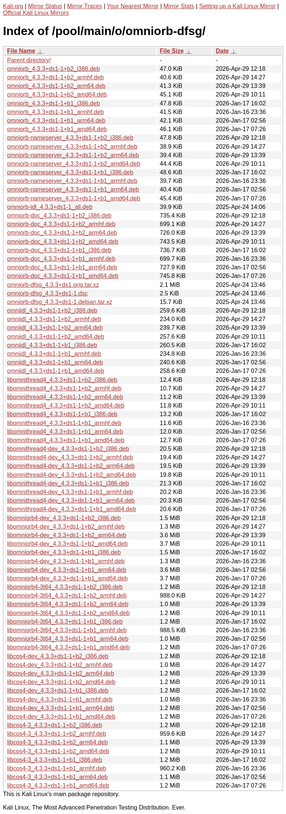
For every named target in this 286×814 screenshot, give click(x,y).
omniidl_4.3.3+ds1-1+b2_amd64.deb (55, 336)
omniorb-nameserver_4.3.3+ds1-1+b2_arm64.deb (73, 155)
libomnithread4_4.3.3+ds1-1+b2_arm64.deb (65, 397)
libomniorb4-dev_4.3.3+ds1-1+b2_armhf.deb (66, 526)
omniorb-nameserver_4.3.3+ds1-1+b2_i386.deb (70, 137)
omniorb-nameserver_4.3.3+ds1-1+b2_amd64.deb (73, 164)
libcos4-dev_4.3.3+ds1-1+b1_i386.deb (57, 690)
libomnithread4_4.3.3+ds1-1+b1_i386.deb (62, 414)
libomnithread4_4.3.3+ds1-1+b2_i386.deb (62, 380)
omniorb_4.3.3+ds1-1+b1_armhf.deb (55, 112)
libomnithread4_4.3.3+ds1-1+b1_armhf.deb (64, 423)
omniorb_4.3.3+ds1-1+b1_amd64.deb (57, 129)
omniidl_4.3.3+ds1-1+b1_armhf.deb (54, 354)
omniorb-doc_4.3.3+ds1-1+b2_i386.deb (59, 215)
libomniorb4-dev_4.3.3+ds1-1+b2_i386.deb (64, 518)
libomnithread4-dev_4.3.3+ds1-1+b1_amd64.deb (71, 509)
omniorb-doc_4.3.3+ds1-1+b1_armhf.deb (61, 259)
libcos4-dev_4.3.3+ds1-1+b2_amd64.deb (61, 682)
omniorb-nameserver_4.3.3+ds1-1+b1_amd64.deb (73, 198)
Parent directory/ (29, 60)
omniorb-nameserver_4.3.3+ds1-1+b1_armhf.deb (72, 181)
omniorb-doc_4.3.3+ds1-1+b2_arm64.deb (62, 232)
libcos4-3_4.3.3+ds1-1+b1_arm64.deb (57, 777)
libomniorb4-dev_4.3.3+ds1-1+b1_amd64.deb (67, 578)
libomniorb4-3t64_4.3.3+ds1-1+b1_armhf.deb (67, 630)
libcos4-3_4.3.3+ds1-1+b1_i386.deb (54, 760)
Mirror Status (45, 6)
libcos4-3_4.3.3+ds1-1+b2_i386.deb (54, 725)
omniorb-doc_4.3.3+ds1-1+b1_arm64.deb (62, 267)
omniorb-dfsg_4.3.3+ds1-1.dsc (47, 293)
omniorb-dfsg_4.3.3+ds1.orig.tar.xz (53, 285)
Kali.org (13, 6)
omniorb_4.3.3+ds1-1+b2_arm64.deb (56, 86)
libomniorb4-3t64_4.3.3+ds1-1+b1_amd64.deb (68, 647)
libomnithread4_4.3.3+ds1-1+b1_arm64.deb (65, 431)
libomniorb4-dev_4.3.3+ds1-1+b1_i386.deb (64, 552)
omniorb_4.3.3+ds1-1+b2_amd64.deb (57, 94)
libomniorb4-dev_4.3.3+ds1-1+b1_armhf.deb (66, 561)
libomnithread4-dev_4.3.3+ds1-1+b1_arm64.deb (70, 500)
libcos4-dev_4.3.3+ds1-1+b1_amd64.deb (61, 716)
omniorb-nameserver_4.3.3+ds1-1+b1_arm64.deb (73, 189)
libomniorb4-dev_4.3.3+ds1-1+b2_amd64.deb (67, 544)
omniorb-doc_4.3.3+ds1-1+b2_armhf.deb (61, 224)
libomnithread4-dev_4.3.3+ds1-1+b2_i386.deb (68, 449)
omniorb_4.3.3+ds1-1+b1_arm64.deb (56, 120)
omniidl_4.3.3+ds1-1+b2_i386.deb (52, 310)
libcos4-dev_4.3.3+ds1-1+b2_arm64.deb (60, 673)
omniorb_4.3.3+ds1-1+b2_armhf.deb (55, 77)
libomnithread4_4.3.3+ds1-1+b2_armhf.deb (64, 388)
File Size (172, 51)
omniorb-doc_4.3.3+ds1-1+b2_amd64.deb (62, 241)
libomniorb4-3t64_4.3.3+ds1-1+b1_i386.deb (65, 621)
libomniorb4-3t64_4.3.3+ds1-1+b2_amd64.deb (68, 613)
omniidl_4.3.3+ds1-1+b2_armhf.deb (54, 319)
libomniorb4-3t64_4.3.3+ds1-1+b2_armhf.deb (67, 595)
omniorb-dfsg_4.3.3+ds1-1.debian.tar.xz (59, 302)
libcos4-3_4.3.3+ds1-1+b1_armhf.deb (56, 768)
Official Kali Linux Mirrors (36, 13)
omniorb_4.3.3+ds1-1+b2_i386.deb (53, 69)
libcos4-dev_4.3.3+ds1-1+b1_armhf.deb (59, 699)
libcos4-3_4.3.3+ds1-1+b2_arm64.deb (57, 742)
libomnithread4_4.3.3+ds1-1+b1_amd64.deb (65, 440)
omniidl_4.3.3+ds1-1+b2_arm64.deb (55, 327)
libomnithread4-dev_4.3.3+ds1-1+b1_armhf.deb (70, 492)
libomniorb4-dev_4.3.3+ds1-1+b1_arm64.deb (66, 570)
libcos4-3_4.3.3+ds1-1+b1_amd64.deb (58, 785)
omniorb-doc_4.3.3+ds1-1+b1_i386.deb (59, 250)
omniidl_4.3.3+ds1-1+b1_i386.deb (52, 345)
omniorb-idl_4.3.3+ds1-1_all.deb (49, 207)
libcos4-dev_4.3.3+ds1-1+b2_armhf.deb (59, 665)
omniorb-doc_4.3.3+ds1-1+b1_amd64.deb (62, 276)
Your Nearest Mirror (133, 6)
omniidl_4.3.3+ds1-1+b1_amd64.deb (55, 371)
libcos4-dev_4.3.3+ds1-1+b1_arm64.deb (60, 708)
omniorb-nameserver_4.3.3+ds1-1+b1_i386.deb (70, 172)
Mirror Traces (84, 6)
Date (222, 51)
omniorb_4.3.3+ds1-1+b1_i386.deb (53, 103)
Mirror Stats (178, 6)
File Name (21, 51)
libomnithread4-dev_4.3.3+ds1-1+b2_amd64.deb (71, 475)
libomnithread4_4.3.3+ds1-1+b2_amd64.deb (65, 405)
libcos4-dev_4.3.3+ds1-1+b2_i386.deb (57, 656)
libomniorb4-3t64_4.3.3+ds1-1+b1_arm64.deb (67, 639)
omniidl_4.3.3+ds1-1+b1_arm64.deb (55, 362)
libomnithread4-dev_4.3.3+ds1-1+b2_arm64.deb (70, 466)
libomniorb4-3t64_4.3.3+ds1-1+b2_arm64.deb (67, 604)
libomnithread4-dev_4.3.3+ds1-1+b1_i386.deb (68, 483)
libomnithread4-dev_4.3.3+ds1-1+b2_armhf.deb (70, 457)
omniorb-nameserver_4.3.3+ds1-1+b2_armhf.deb (72, 146)
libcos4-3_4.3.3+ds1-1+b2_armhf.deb (56, 734)
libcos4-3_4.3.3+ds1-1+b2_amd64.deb (58, 751)
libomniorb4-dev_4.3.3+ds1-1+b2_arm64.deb (66, 535)
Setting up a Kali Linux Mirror (237, 6)
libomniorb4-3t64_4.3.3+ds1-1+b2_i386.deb (65, 587)
